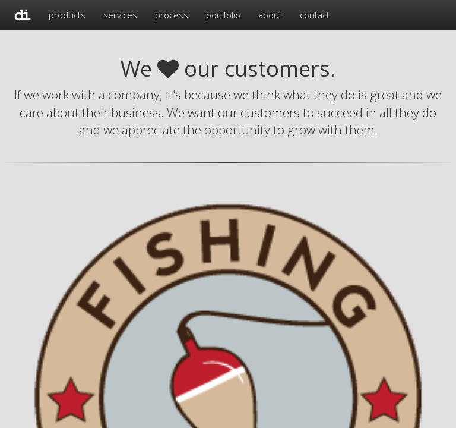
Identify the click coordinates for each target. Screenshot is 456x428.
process (171, 15)
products (67, 15)
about (270, 15)
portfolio (223, 15)
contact (315, 15)
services (120, 15)
